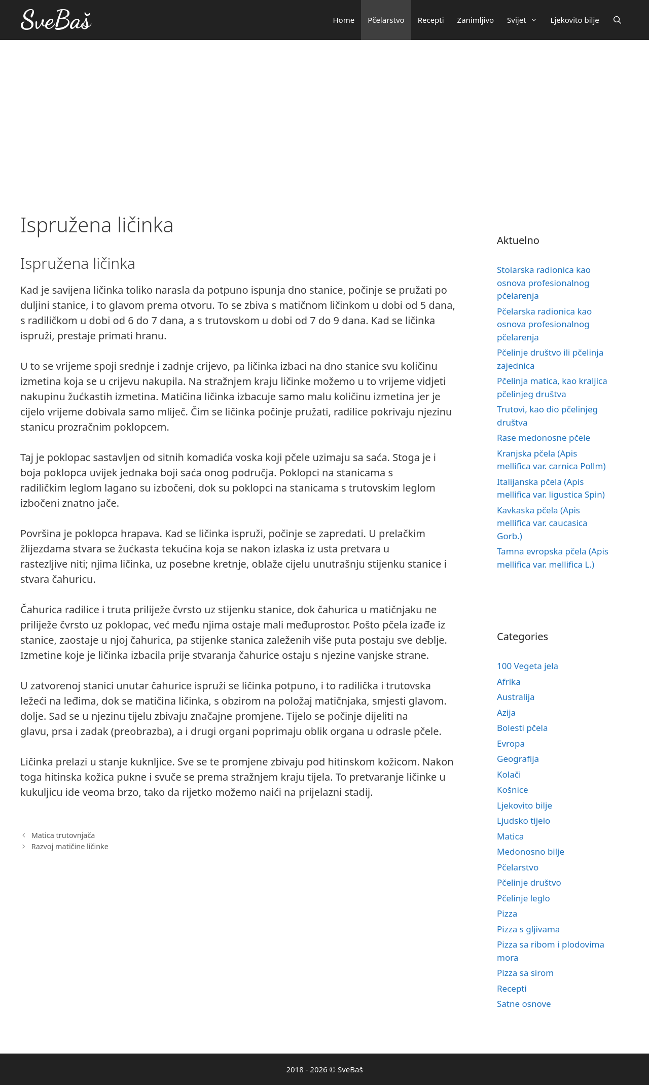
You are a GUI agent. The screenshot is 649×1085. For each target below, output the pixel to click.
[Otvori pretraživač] (617, 20)
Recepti (431, 20)
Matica (510, 836)
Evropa (511, 743)
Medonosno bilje (530, 851)
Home (343, 20)
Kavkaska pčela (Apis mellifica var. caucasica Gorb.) (542, 523)
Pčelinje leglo (523, 898)
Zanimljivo (475, 20)
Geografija (518, 758)
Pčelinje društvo (529, 882)
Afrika (509, 681)
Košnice (512, 789)
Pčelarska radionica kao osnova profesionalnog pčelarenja (544, 324)
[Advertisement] (324, 116)
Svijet (525, 20)
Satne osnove (524, 1003)
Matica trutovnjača (63, 835)
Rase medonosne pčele (543, 437)
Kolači (509, 774)
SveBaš (55, 20)
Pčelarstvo (386, 20)
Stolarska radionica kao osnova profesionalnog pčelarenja (544, 282)
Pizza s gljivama (528, 929)
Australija (516, 697)
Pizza (507, 913)
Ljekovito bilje (575, 20)
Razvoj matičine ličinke (70, 846)
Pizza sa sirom (525, 972)
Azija (506, 712)
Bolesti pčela (522, 727)
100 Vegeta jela (527, 666)
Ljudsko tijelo (523, 820)
